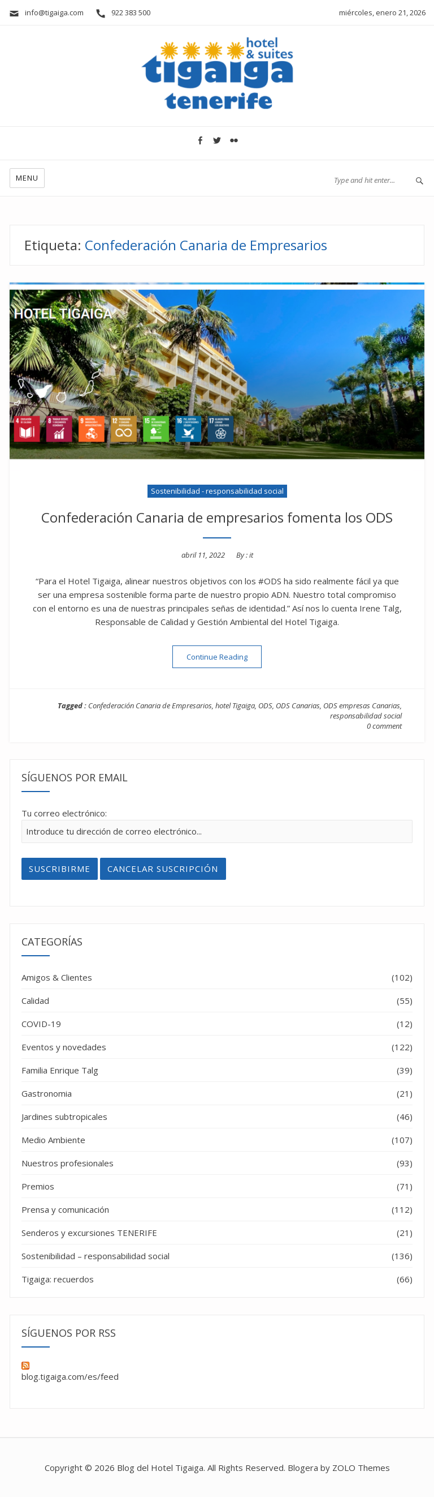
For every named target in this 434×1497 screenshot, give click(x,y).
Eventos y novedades (63, 1047)
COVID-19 (41, 1023)
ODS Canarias (298, 705)
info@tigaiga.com (46, 12)
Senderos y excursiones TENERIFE (89, 1232)
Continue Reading (224, 656)
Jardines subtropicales (64, 1116)
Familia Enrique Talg (59, 1070)
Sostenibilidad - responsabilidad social (217, 491)
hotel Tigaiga (235, 705)
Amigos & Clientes (56, 977)
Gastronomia (46, 1093)
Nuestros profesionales (67, 1163)
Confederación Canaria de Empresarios (150, 705)
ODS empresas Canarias (361, 705)
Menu (27, 178)
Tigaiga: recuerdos (57, 1279)
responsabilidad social (366, 716)
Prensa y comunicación (65, 1209)
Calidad (35, 1000)
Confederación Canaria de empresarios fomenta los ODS (217, 517)
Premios (37, 1186)
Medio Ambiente (53, 1139)
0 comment (384, 726)
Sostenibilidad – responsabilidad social (95, 1255)
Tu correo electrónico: (64, 813)
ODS (265, 705)
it (251, 555)
